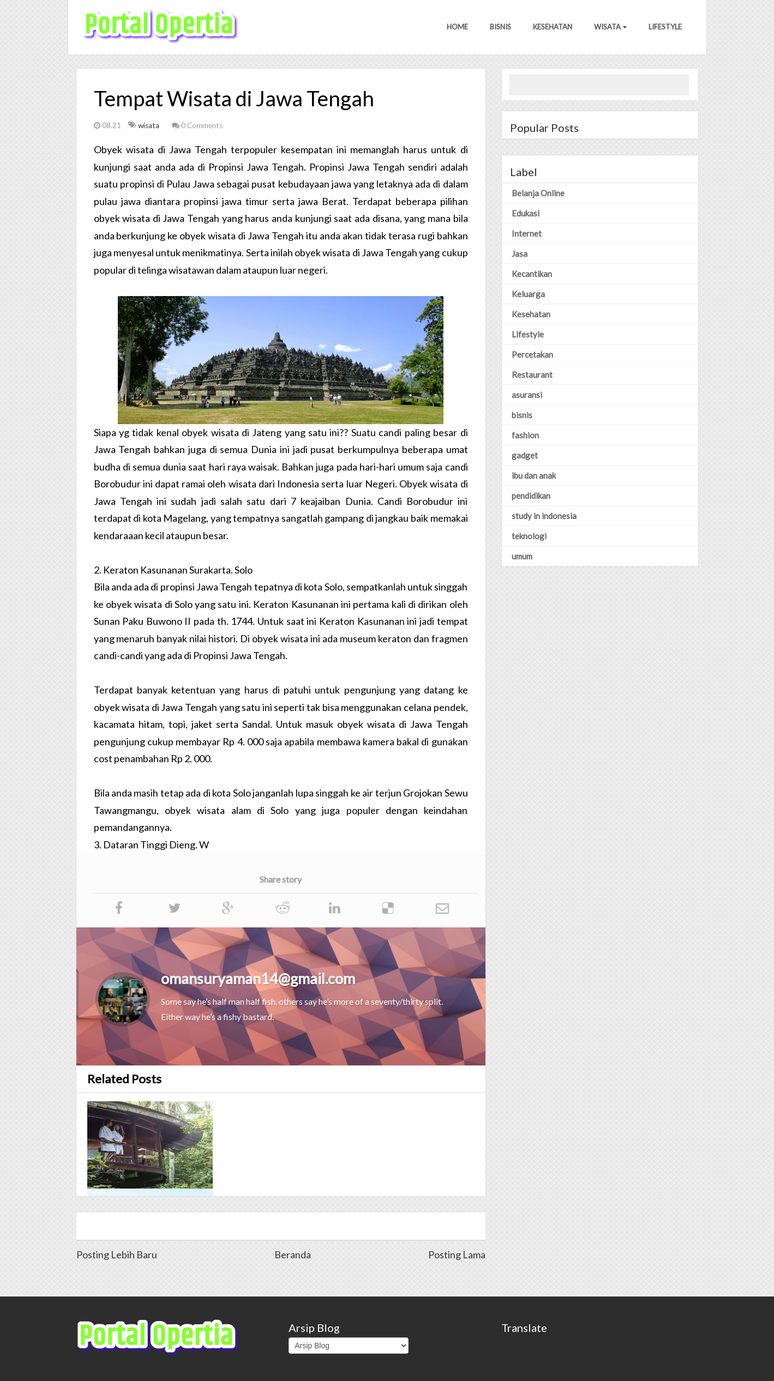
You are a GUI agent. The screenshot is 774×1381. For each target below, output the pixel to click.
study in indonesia (544, 516)
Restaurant (532, 374)
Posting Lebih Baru (116, 1255)
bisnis (522, 415)
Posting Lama (456, 1255)
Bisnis (500, 26)
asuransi (527, 395)
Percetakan (532, 354)
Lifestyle (665, 26)
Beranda (292, 1255)
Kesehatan (552, 26)
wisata (149, 125)
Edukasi (525, 213)
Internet (527, 233)
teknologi (529, 536)
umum (522, 556)
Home (457, 26)
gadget (525, 455)
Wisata (610, 26)
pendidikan (531, 495)
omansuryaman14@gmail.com (258, 978)
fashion (525, 435)
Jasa (519, 253)
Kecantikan (532, 274)
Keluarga (528, 294)
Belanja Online (538, 193)
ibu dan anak (534, 475)
